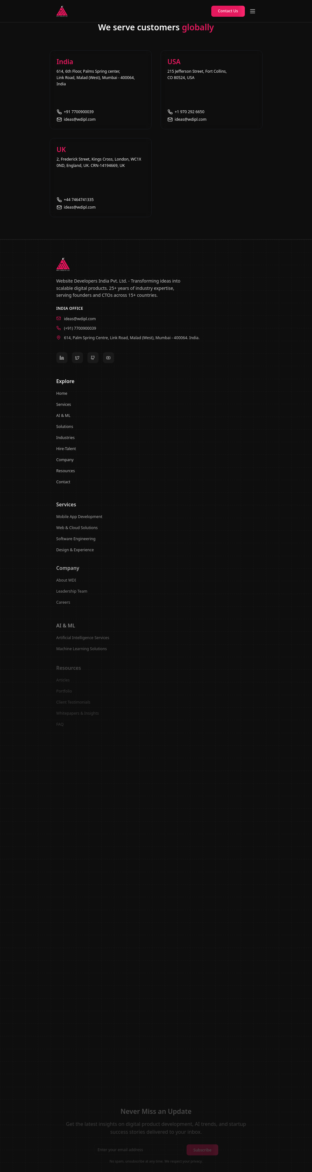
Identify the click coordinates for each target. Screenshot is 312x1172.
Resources (65, 474)
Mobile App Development (79, 520)
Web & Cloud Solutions (77, 531)
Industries (65, 440)
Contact (63, 485)
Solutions (64, 429)
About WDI (66, 584)
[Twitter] (77, 359)
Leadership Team (71, 595)
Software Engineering (76, 542)
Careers (63, 606)
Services (63, 407)
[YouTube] (108, 359)
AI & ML (63, 418)
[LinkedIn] (61, 359)
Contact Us (228, 11)
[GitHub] (93, 359)
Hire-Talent (66, 452)
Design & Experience (75, 553)
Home (61, 396)
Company (65, 463)
